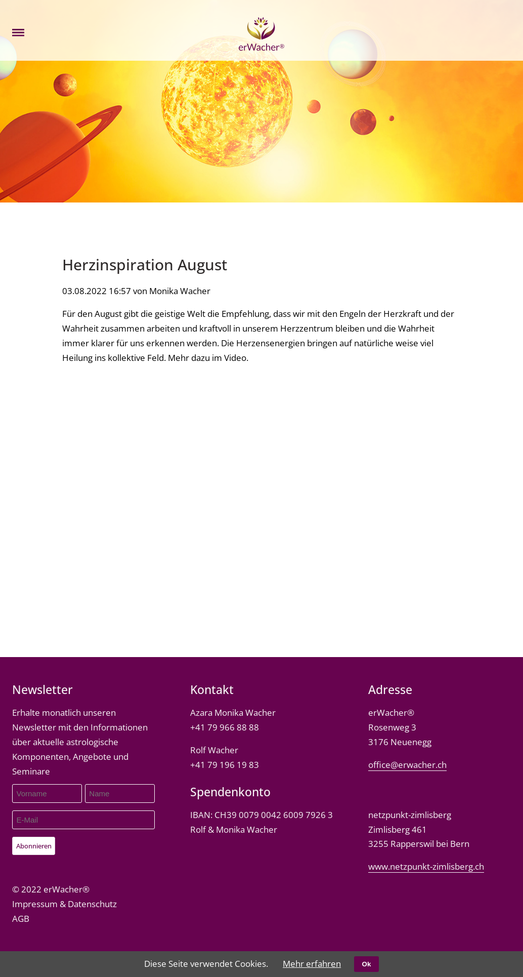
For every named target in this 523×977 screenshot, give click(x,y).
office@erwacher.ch (407, 764)
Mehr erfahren (312, 963)
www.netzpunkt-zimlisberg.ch (426, 866)
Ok (366, 964)
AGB (20, 918)
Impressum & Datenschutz (64, 904)
